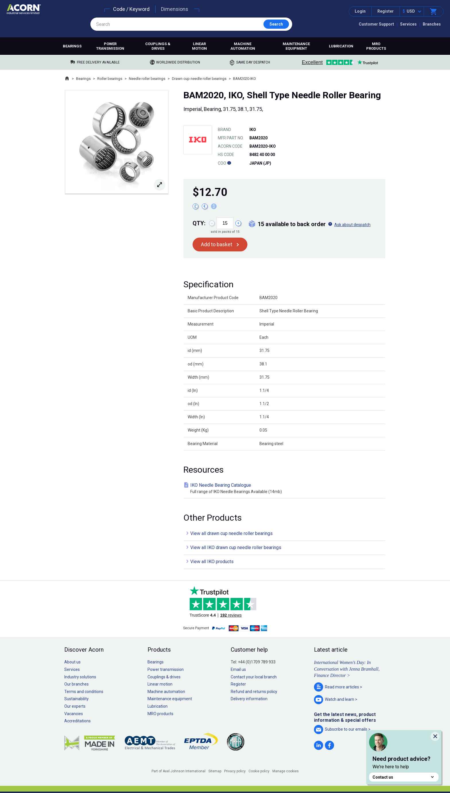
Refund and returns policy (254, 691)
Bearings (72, 46)
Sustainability (76, 698)
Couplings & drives (157, 46)
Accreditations (77, 721)
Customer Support (376, 24)
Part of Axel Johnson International (178, 771)
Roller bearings (109, 78)
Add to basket (216, 244)
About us (72, 662)
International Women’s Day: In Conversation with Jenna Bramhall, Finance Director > (346, 669)
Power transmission (110, 46)
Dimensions (174, 9)
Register (385, 11)
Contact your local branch (254, 677)
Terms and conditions (83, 691)
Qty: (199, 223)
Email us (238, 669)
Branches (432, 24)
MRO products (376, 46)
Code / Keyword (131, 9)
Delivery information (249, 698)
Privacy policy (235, 771)
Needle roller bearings (147, 78)
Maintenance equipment (296, 46)
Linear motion (199, 46)
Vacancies (73, 713)
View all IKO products (212, 561)
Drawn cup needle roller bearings (199, 78)
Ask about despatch (352, 224)
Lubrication (341, 46)
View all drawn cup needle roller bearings (231, 533)
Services (408, 24)
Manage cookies (285, 771)
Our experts (75, 706)
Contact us (404, 777)
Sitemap (214, 771)
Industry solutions (80, 677)
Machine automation (242, 46)
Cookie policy (259, 771)
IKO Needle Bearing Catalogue (285, 488)
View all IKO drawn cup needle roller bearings (235, 547)
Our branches (76, 684)
